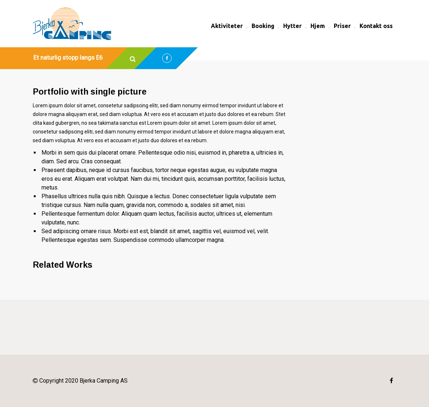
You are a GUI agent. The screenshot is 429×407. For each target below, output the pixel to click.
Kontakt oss (376, 26)
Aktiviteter (227, 26)
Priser (342, 26)
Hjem (317, 26)
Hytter (292, 26)
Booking (263, 26)
